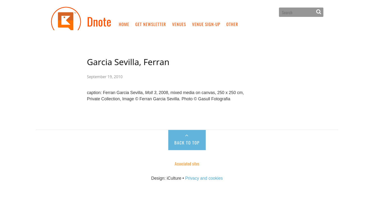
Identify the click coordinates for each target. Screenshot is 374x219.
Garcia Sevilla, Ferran (128, 60)
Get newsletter (150, 24)
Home (124, 24)
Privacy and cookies (204, 183)
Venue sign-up (206, 24)
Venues (179, 24)
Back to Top (187, 147)
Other (232, 24)
